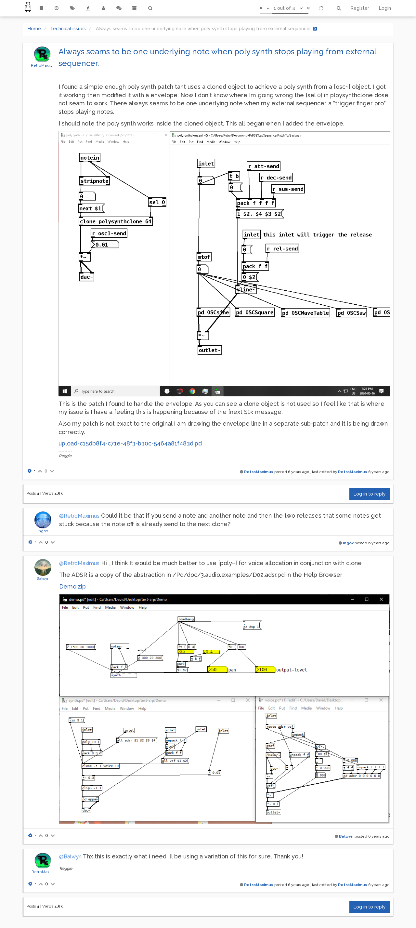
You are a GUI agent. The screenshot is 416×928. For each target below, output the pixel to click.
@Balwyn (70, 857)
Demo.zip (72, 586)
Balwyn (42, 578)
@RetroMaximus (79, 516)
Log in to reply (370, 494)
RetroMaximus (44, 65)
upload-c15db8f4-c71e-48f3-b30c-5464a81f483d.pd (130, 443)
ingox (43, 531)
